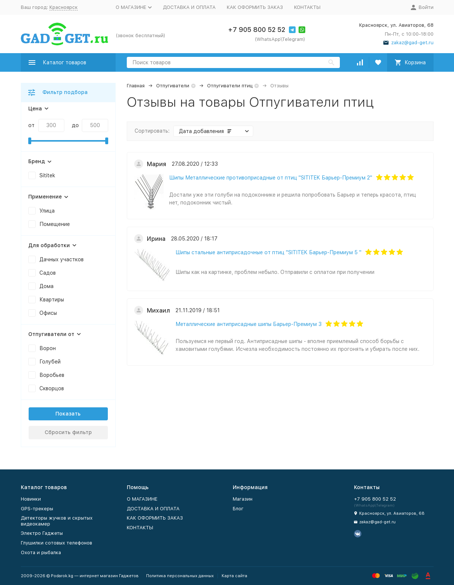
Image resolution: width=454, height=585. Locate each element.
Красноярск (63, 7)
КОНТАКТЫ (307, 7)
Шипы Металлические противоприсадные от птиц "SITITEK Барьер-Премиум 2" (270, 178)
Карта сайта (234, 575)
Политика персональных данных (180, 575)
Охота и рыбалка (41, 552)
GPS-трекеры (37, 508)
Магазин (242, 499)
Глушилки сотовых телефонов (56, 543)
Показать (68, 414)
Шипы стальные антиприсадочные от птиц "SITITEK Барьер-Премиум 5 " (268, 252)
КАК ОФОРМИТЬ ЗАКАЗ (255, 7)
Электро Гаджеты (42, 533)
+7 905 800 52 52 (256, 29)
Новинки (31, 499)
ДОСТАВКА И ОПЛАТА (189, 7)
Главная (136, 85)
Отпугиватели (172, 85)
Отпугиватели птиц (229, 85)
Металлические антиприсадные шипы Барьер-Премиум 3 (249, 324)
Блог (238, 508)
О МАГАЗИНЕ (142, 499)
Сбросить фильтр (68, 432)
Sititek (47, 175)
